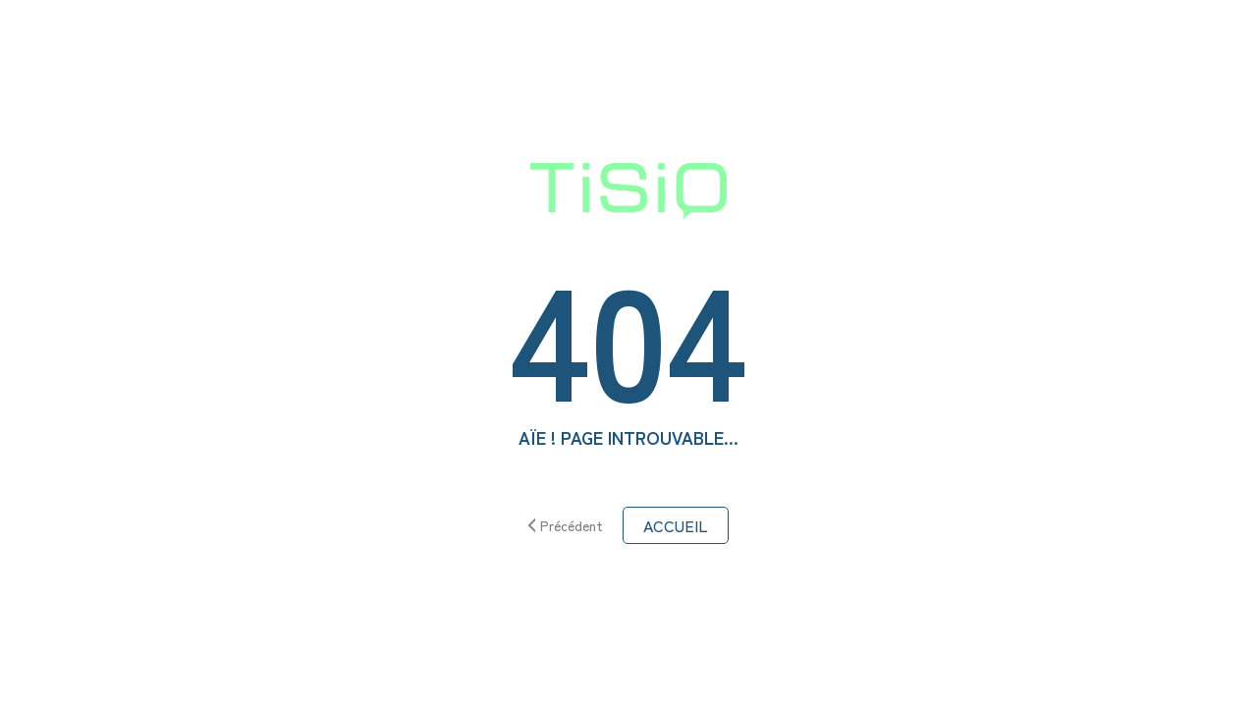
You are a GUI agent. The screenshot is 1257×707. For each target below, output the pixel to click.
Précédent (566, 525)
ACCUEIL (675, 525)
